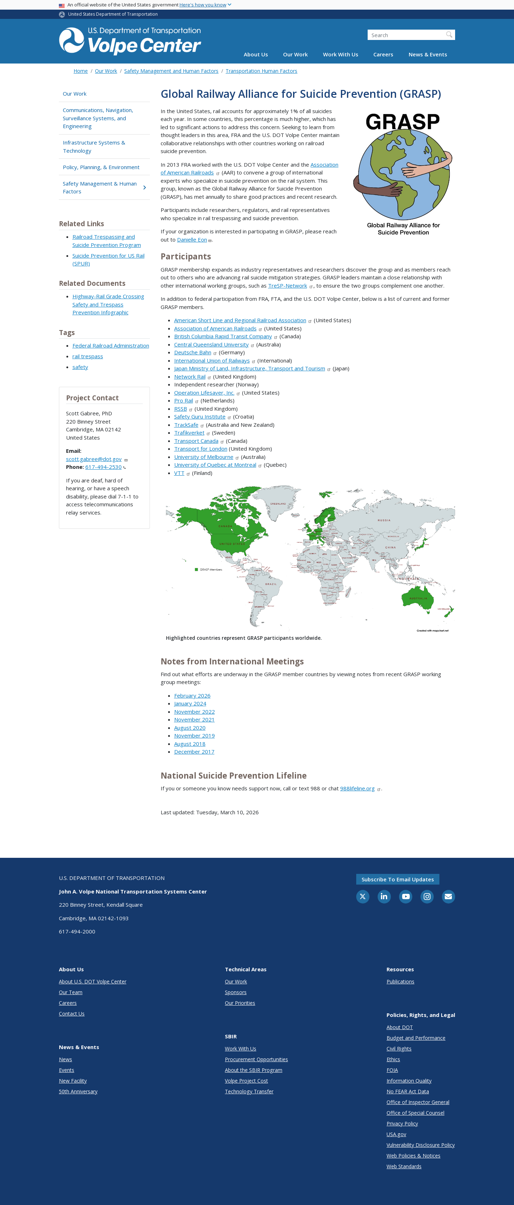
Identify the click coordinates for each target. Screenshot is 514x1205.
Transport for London (200, 448)
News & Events (428, 54)
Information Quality (409, 1080)
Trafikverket (192, 432)
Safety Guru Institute (203, 416)
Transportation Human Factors (261, 70)
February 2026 (192, 695)
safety (80, 366)
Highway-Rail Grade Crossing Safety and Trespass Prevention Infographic (108, 304)
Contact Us (72, 1013)
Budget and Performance (416, 1037)
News (65, 1059)
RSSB (183, 408)
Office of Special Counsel (415, 1112)
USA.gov (396, 1134)
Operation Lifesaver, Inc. (207, 392)
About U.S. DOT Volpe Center (92, 981)
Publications (400, 981)
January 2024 (190, 703)
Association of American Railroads (218, 328)
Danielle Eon (194, 239)
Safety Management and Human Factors (171, 70)
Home (81, 70)
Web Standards (404, 1166)
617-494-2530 (105, 466)
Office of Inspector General (418, 1102)
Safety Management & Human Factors (104, 187)
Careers (383, 54)
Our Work (295, 54)
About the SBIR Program (253, 1070)
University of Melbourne (207, 456)
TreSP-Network (290, 285)
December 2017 (194, 751)
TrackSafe (189, 424)
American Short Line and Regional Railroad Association (243, 320)
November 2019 (194, 735)
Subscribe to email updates (398, 879)
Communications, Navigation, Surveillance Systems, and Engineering (98, 118)
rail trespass (87, 356)
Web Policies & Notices (413, 1155)
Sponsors (236, 992)
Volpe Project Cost (246, 1080)
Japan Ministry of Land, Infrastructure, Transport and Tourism (253, 368)
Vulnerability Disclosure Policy (421, 1144)
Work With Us (340, 54)
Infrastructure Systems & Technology (94, 146)
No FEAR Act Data (408, 1091)
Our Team (70, 992)
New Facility (73, 1080)
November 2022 (194, 711)
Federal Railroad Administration (110, 345)
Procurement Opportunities (256, 1059)
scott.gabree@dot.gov (97, 458)
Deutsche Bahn (196, 352)
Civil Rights (399, 1048)
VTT (182, 472)
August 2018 (190, 743)
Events (66, 1070)
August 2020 (190, 727)
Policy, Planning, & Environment (101, 167)
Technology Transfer (249, 1091)
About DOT (400, 1027)
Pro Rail (187, 400)
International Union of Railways (215, 360)
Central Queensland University (214, 344)
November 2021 (194, 719)
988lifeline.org (360, 788)
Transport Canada (199, 440)
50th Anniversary (78, 1091)
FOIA (392, 1070)
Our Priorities (240, 1002)
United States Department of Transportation (113, 14)
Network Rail (193, 376)
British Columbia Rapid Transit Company (226, 336)
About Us (256, 54)
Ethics (393, 1059)
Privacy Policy (402, 1123)
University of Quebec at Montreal (218, 464)
